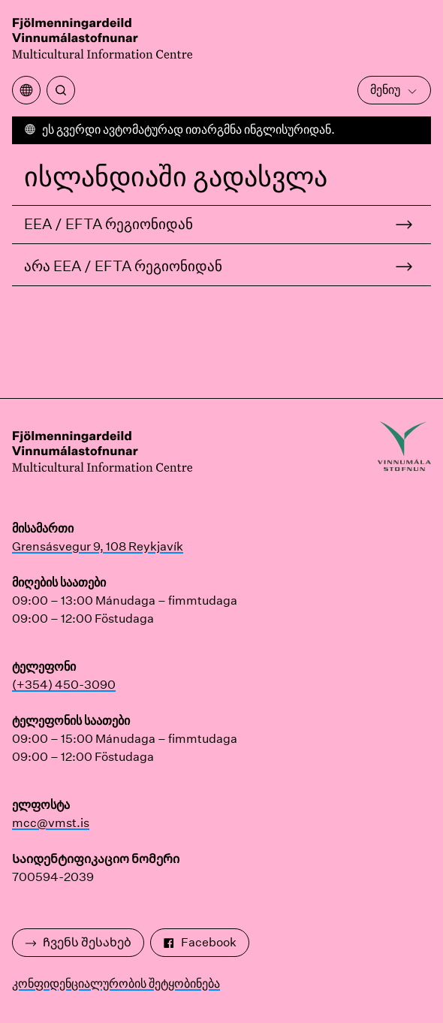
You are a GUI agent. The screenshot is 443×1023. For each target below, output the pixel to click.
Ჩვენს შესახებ (78, 942)
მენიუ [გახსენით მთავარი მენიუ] (394, 90)
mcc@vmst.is (50, 823)
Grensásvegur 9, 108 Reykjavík (97, 546)
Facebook (200, 942)
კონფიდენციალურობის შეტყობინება (116, 983)
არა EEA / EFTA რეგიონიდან (123, 266)
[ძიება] (61, 90)
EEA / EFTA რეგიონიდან (108, 224)
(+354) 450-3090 (64, 684)
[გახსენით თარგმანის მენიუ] (26, 90)
